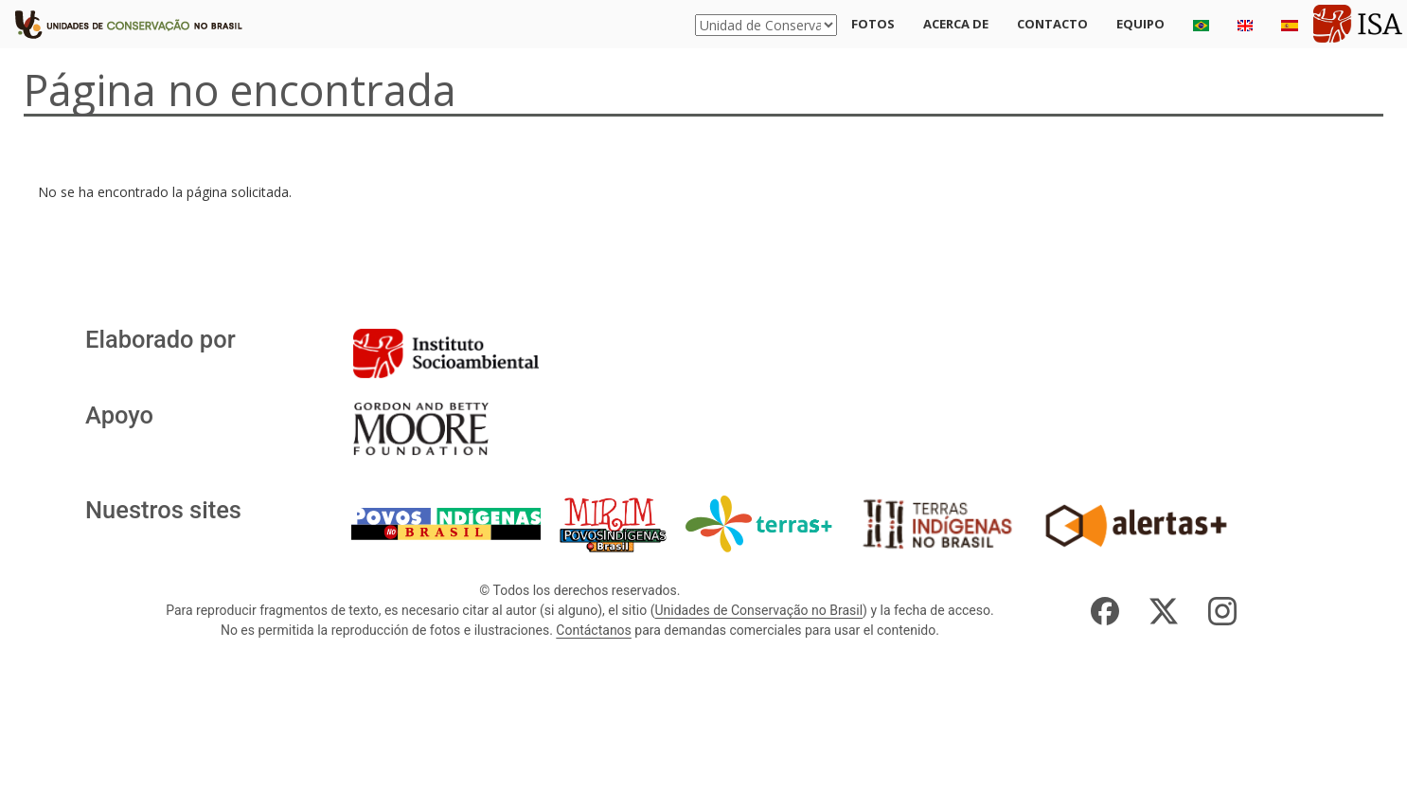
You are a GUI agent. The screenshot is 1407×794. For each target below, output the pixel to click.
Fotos (873, 23)
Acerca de (955, 23)
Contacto (1052, 23)
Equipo (1140, 23)
